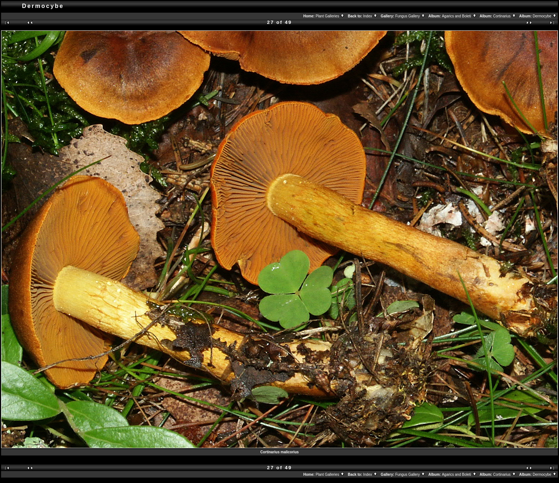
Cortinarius (504, 16)
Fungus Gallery (410, 16)
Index (370, 16)
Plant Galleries (330, 16)
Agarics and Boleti (459, 16)
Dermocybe (545, 16)
